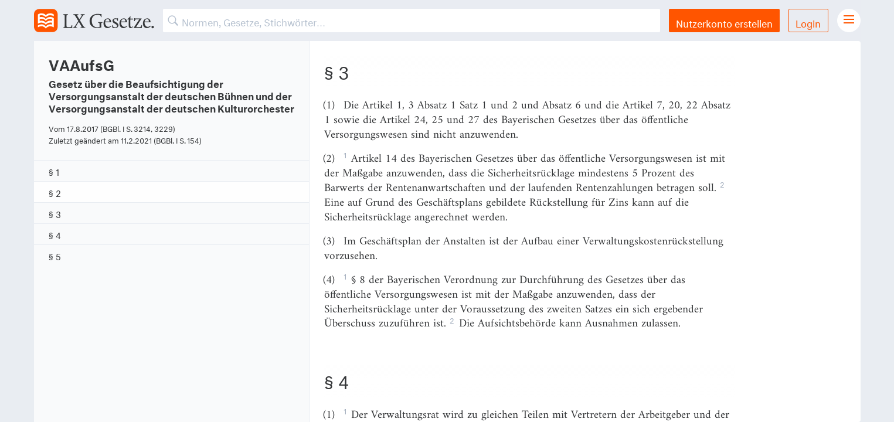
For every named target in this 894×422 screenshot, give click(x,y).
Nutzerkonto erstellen (724, 22)
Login (808, 22)
